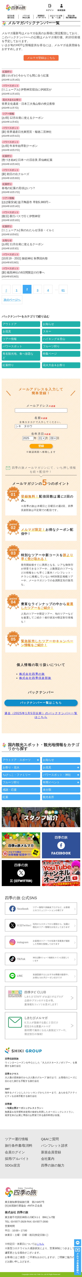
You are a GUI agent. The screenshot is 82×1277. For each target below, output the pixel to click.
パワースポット (11, 85)
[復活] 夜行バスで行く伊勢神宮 (21, 216)
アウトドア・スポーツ (17, 759)
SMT (7, 1089)
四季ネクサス (12, 1073)
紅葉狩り (7, 71)
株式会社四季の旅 (32, 673)
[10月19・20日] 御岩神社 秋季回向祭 (25, 258)
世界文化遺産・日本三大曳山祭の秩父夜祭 (28, 103)
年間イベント (51, 782)
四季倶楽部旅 (12, 1058)
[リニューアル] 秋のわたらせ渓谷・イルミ (28, 230)
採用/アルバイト (17, 1159)
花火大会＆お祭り (12, 99)
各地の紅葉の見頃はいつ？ (18, 188)
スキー (47, 331)
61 (63, 290)
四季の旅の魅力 (52, 1165)
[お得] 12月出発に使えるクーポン (23, 117)
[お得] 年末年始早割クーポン (20, 145)
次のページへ (12, 299)
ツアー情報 (8, 113)
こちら (40, 1243)
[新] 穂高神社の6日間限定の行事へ (23, 272)
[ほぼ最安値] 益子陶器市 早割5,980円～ (26, 202)
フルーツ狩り (51, 346)
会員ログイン (15, 1152)
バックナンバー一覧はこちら (41, 702)
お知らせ (7, 240)
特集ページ (50, 353)
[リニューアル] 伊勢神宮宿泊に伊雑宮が (27, 89)
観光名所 (48, 797)
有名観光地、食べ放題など (18, 355)
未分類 (47, 789)
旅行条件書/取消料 (18, 1145)
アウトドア (10, 324)
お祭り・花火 (11, 767)
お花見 (7, 331)
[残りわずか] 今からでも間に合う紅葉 (25, 75)
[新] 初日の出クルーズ (15, 174)
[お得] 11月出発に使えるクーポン (23, 244)
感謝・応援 (10, 789)
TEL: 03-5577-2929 (15, 1221)
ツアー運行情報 (16, 1139)
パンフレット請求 (54, 1145)
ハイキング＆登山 (54, 338)
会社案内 (47, 1159)
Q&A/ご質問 (50, 1139)
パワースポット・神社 (57, 774)
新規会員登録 (51, 1152)
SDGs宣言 (12, 1165)
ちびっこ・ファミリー (17, 774)
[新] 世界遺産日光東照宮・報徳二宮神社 (27, 131)
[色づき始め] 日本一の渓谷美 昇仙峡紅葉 (27, 159)
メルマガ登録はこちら (41, 57)
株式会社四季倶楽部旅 (35, 677)
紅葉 (5, 797)
